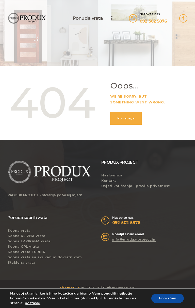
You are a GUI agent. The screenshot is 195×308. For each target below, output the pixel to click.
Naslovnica (111, 175)
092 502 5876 (126, 222)
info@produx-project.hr (134, 239)
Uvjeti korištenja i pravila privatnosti (136, 186)
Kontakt (108, 180)
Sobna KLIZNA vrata (26, 236)
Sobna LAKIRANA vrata (29, 241)
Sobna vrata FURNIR (26, 252)
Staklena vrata (21, 262)
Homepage (126, 118)
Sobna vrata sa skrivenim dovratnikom (45, 257)
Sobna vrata (19, 230)
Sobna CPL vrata (23, 246)
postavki (32, 303)
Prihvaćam (167, 298)
